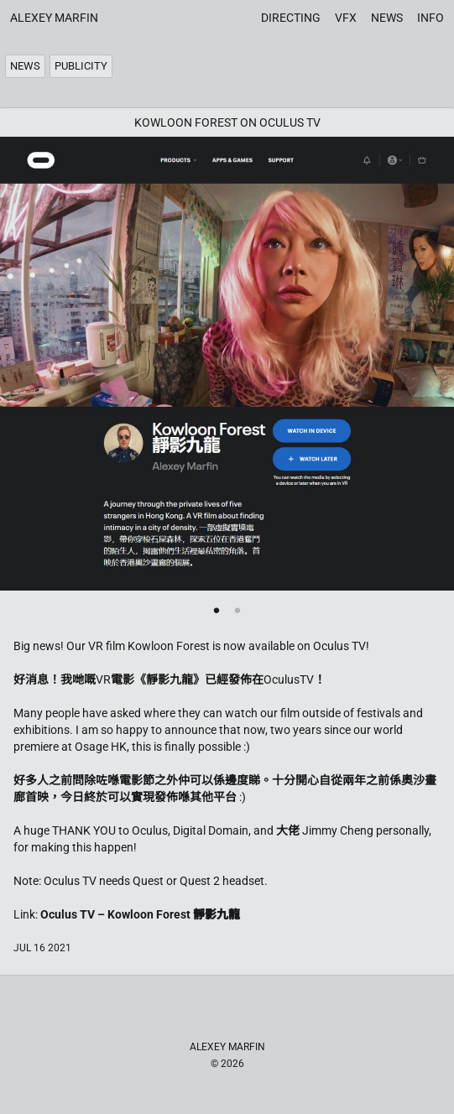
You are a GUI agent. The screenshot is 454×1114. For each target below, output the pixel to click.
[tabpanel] (227, 364)
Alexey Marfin (54, 17)
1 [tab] (217, 608)
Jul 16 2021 (42, 948)
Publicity (81, 66)
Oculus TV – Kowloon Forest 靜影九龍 (140, 914)
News (387, 17)
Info (430, 17)
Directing (291, 17)
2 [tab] (238, 608)
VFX (346, 17)
